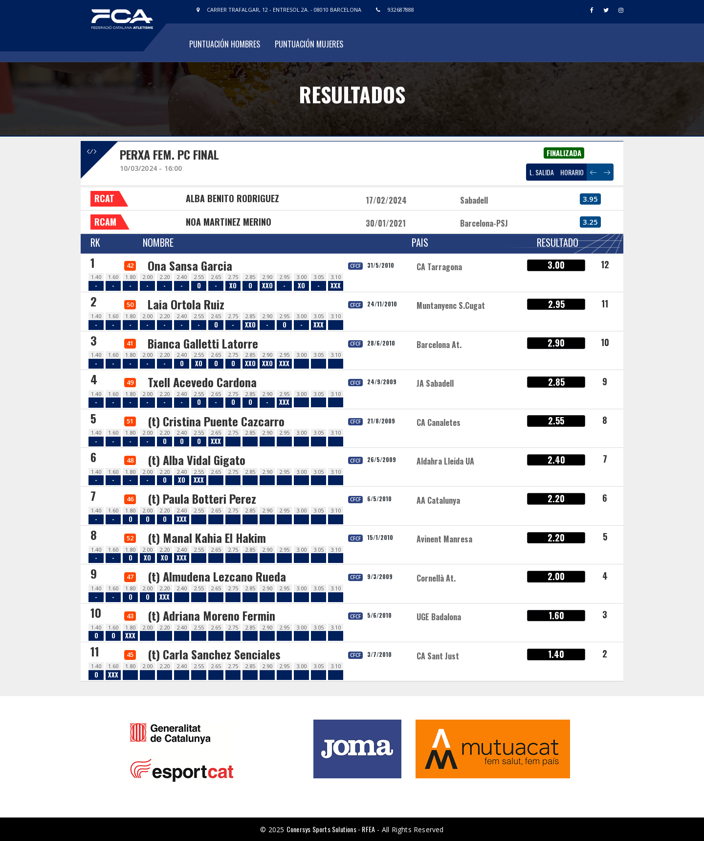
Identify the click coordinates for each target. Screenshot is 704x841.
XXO (267, 285)
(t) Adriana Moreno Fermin (211, 615)
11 (604, 303)
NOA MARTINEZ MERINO (228, 221)
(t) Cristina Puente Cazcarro (216, 421)
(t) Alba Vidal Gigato (196, 459)
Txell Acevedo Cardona (202, 382)
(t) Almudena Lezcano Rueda (217, 576)
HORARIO (572, 172)
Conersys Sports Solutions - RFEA (330, 829)
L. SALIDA (541, 172)
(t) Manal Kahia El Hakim (207, 537)
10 (605, 342)
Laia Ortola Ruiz (186, 304)
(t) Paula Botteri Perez (202, 498)
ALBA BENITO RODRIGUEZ (232, 198)
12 (605, 264)
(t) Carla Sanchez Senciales (214, 654)
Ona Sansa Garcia (190, 265)
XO (233, 285)
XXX (335, 285)
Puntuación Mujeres (309, 44)
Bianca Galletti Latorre (203, 343)
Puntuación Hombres (224, 44)
